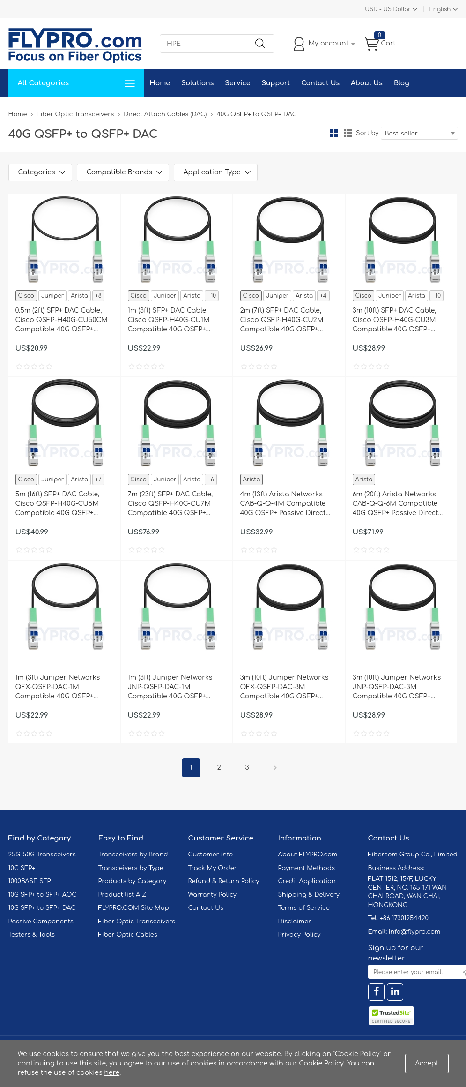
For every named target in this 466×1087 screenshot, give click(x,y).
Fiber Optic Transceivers (75, 114)
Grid (334, 133)
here (112, 1072)
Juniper (52, 295)
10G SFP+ (22, 868)
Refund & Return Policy (223, 881)
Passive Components (41, 921)
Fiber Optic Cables (127, 934)
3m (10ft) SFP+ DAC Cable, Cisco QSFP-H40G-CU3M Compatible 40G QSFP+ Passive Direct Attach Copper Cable (394, 320)
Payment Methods (306, 868)
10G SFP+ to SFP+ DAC (42, 908)
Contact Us (320, 83)
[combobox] (419, 133)
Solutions (197, 83)
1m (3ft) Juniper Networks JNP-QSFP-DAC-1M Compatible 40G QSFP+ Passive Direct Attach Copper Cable (170, 687)
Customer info (210, 854)
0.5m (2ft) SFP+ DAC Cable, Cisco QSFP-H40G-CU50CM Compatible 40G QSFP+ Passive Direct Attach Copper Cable (61, 320)
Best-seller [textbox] (401, 133)
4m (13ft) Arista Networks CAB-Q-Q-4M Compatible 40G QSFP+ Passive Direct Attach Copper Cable (283, 504)
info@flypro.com (415, 932)
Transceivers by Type (130, 868)
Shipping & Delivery (309, 895)
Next (275, 767)
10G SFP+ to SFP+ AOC (42, 895)
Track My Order (212, 868)
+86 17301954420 (403, 918)
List (348, 133)
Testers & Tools (31, 934)
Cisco (26, 295)
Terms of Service (304, 908)
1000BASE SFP (29, 881)
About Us (367, 83)
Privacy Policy (299, 934)
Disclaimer (294, 921)
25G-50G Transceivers (42, 854)
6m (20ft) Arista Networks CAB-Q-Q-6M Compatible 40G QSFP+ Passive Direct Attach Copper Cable (395, 504)
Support (275, 83)
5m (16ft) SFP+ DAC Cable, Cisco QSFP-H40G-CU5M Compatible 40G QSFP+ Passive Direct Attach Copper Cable (57, 504)
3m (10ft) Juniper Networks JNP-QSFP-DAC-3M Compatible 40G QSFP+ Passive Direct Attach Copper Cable (397, 687)
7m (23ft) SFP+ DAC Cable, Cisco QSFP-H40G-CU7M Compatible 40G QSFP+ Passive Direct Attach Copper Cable (170, 504)
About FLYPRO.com (308, 854)
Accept (426, 1063)
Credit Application (307, 881)
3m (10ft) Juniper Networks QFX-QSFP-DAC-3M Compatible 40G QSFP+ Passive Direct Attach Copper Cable (284, 687)
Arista (79, 295)
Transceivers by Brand (133, 854)
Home (160, 83)
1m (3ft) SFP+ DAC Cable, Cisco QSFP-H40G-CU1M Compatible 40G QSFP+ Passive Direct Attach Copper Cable (169, 320)
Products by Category (132, 881)
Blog (401, 83)
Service (237, 83)
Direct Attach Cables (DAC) (165, 114)
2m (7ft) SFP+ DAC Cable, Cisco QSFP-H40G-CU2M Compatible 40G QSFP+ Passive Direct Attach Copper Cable (282, 320)
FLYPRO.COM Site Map (133, 908)
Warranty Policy (212, 895)
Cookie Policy (357, 1053)
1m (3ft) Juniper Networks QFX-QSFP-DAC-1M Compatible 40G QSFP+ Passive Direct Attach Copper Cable (57, 687)
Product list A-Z (122, 895)
